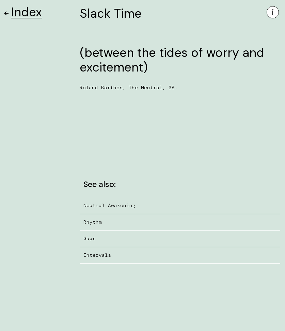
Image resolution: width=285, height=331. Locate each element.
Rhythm (92, 222)
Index (23, 12)
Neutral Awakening (109, 205)
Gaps (89, 238)
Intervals (97, 255)
